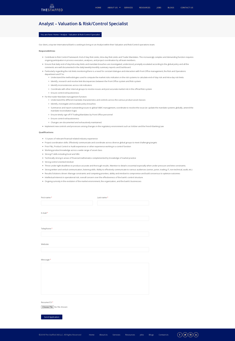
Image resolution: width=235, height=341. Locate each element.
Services (128, 7)
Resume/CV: (47, 302)
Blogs (171, 7)
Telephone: (46, 228)
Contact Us (187, 7)
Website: (45, 244)
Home (98, 7)
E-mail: (44, 213)
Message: (46, 259)
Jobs (159, 7)
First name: (46, 197)
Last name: (102, 197)
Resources (144, 7)
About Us (113, 7)
